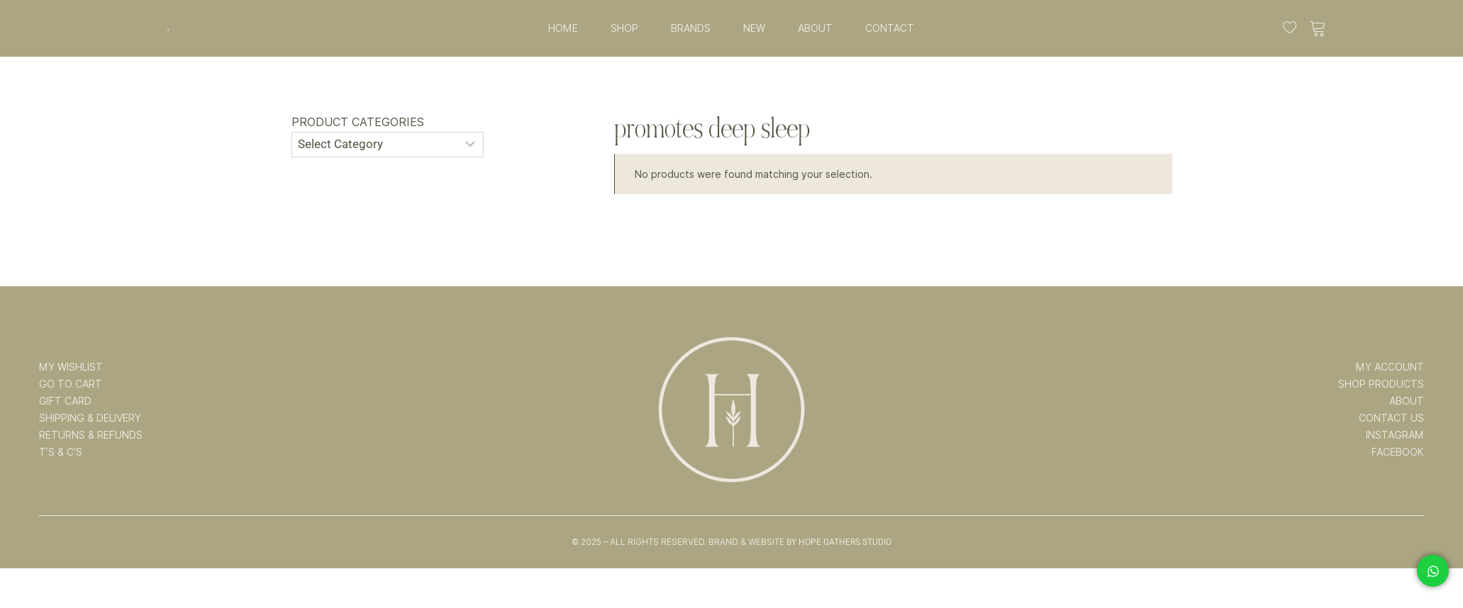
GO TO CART (70, 384)
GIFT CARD (65, 401)
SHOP (624, 28)
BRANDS (691, 28)
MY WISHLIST (71, 367)
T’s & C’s (60, 452)
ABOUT (815, 28)
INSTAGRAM (1395, 435)
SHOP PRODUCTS (1381, 384)
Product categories (357, 122)
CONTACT (889, 28)
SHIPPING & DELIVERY (90, 418)
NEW (754, 28)
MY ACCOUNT (1390, 367)
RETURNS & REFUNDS (91, 435)
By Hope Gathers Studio (838, 542)
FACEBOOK (1398, 452)
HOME (563, 28)
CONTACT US (1391, 418)
